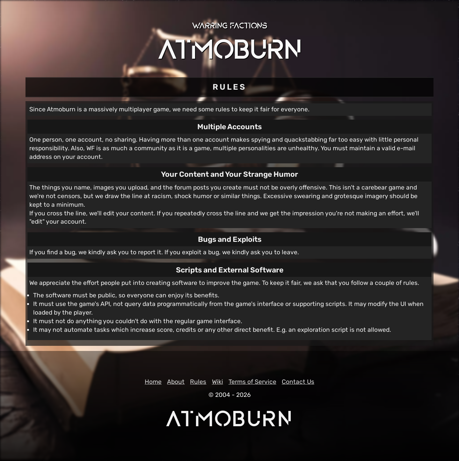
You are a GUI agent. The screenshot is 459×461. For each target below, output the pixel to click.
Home (153, 381)
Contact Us (298, 381)
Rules (198, 381)
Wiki (217, 381)
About (176, 381)
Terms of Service (252, 381)
